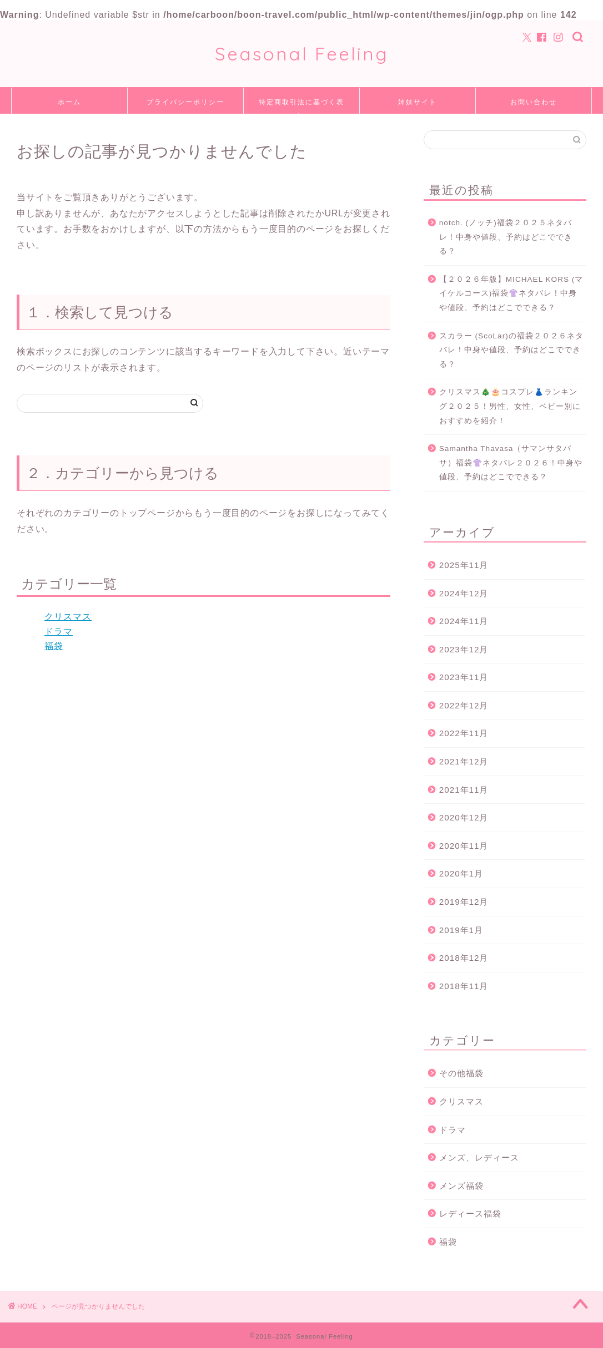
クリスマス (68, 616)
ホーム (69, 102)
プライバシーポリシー (185, 102)
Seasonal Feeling (302, 53)
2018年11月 (464, 986)
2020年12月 (464, 817)
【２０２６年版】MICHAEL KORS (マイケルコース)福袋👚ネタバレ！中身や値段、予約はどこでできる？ (511, 293)
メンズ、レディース (479, 1157)
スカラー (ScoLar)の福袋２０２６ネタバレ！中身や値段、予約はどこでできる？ (511, 350)
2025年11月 (464, 565)
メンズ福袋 (461, 1185)
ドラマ (58, 631)
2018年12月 (464, 957)
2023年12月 (464, 649)
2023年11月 (464, 677)
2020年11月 (464, 845)
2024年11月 (464, 621)
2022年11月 (464, 733)
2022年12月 (464, 705)
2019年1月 (461, 930)
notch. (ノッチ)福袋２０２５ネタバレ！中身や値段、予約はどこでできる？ (505, 237)
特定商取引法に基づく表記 (301, 106)
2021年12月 (464, 761)
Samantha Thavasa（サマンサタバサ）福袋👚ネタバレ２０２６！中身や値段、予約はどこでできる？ (510, 462)
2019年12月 (464, 901)
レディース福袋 (470, 1213)
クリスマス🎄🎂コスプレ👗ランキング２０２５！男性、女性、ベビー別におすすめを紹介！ (510, 406)
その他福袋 (461, 1073)
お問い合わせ (533, 102)
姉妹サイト (417, 102)
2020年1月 (461, 873)
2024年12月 (464, 593)
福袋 (53, 646)
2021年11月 (464, 789)
